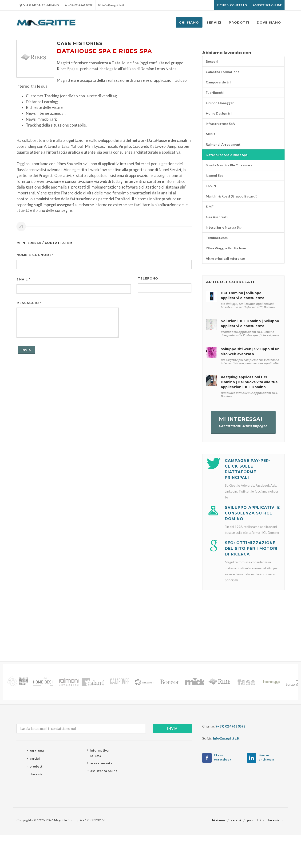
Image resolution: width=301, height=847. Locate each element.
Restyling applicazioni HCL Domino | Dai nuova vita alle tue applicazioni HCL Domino (249, 382)
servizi (35, 759)
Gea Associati (217, 217)
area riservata (101, 763)
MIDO (210, 134)
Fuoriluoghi (215, 92)
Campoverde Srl (218, 82)
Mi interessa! (243, 422)
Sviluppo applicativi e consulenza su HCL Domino (252, 513)
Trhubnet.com (217, 238)
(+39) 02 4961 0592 (230, 726)
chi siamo (37, 751)
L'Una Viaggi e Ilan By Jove (226, 248)
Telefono (148, 278)
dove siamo (39, 774)
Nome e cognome (34, 255)
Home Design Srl (219, 113)
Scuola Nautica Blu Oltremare (229, 165)
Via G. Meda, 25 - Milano (39, 5)
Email (23, 279)
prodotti (37, 766)
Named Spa (214, 175)
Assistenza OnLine (267, 5)
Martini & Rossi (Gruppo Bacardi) (231, 196)
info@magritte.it (111, 5)
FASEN (211, 186)
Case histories (80, 43)
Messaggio (29, 303)
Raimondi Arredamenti (224, 144)
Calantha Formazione (222, 72)
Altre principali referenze (225, 258)
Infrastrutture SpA (220, 124)
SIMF (210, 207)
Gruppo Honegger (220, 103)
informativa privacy (99, 752)
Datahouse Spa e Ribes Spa (227, 155)
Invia (172, 728)
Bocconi (212, 61)
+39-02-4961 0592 (78, 5)
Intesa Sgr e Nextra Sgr (224, 227)
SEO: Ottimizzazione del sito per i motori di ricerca (251, 548)
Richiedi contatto (232, 5)
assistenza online (103, 771)
